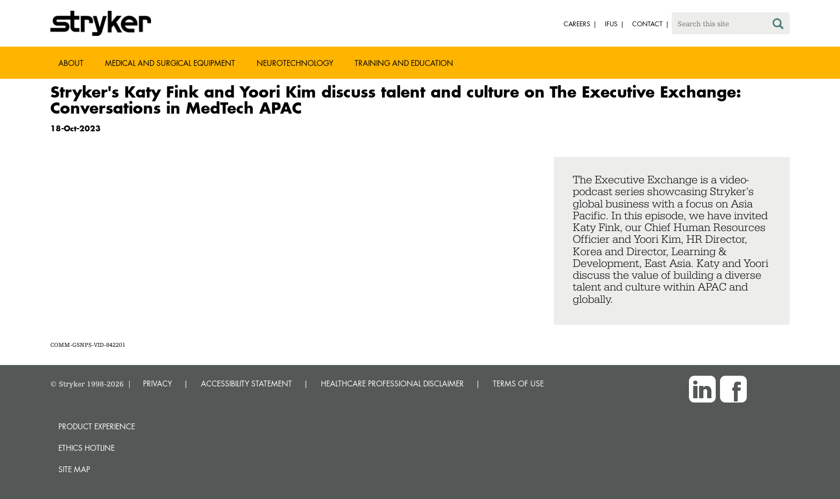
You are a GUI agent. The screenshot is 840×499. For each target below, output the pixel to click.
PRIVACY (157, 383)
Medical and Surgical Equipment (170, 63)
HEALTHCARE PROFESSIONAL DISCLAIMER (392, 383)
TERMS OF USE (518, 383)
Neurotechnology (295, 63)
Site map (74, 469)
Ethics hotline (86, 448)
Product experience (96, 426)
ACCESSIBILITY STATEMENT (246, 383)
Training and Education (404, 63)
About (71, 63)
